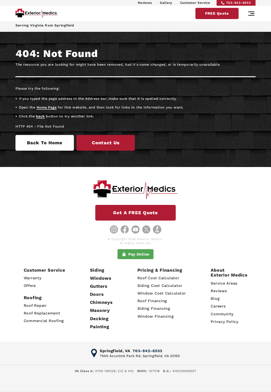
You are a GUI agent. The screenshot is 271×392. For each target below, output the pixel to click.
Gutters (98, 286)
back (40, 116)
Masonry (100, 310)
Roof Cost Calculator (158, 278)
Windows (100, 278)
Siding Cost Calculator (160, 285)
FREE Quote (217, 15)
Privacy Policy (224, 321)
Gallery (166, 4)
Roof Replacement (42, 313)
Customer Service (195, 4)
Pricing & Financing (159, 270)
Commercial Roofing (44, 321)
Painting (99, 326)
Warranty (32, 278)
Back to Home (49, 142)
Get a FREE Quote (135, 212)
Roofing (32, 297)
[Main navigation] (251, 15)
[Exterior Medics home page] (36, 15)
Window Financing (155, 316)
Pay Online (135, 254)
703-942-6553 (236, 4)
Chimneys (101, 302)
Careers (218, 306)
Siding (97, 270)
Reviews (145, 4)
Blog (215, 298)
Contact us (119, 142)
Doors (97, 294)
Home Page (47, 107)
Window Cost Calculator (161, 293)
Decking (99, 318)
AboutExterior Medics (229, 272)
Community (222, 314)
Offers (30, 285)
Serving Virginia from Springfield (45, 27)
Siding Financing (153, 308)
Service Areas (224, 283)
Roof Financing (152, 301)
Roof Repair (35, 305)
